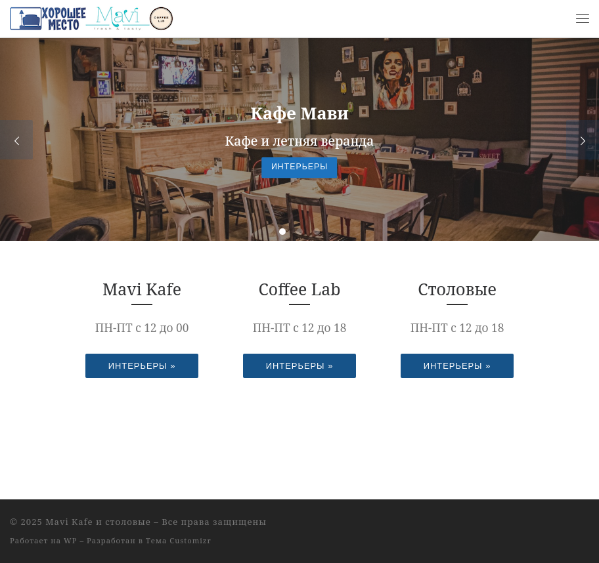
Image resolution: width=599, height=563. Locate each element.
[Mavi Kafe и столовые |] (92, 17)
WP (70, 540)
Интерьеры (299, 167)
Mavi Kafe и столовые (98, 522)
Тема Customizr (178, 540)
